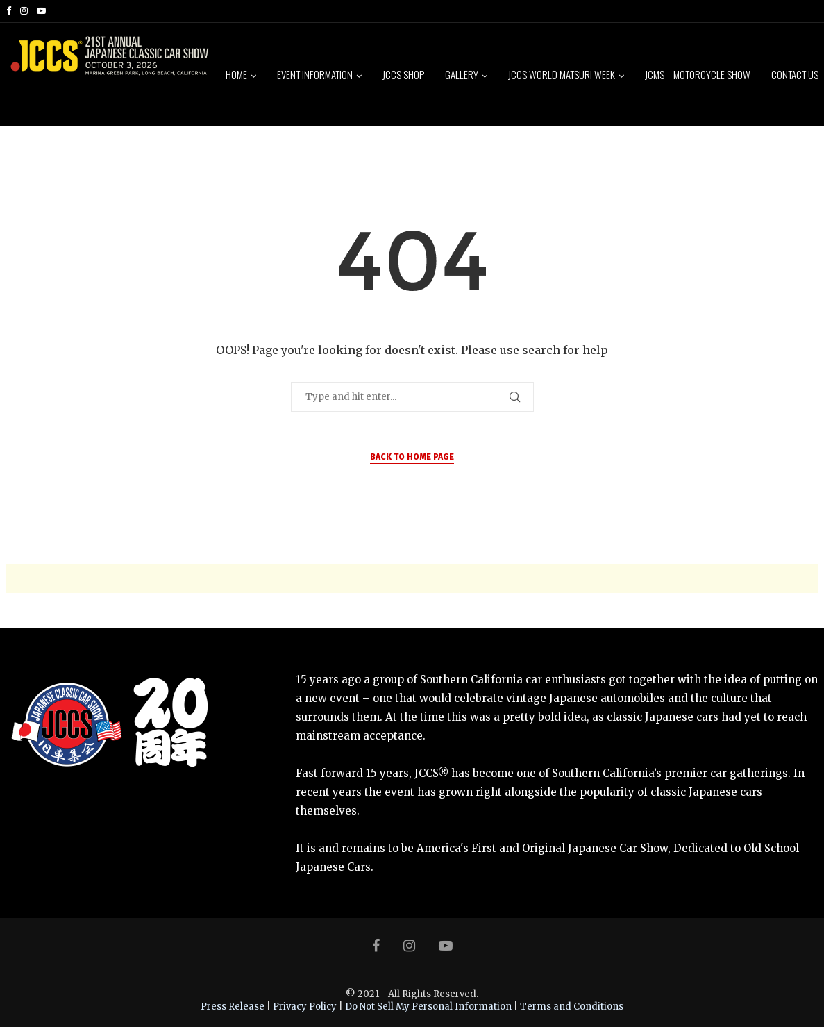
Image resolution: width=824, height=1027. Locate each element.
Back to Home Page (412, 457)
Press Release (232, 1006)
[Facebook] (8, 11)
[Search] (811, 180)
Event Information (315, 74)
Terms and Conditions (571, 1006)
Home (236, 74)
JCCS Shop (403, 74)
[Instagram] (24, 11)
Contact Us (794, 74)
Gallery (461, 74)
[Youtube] (41, 11)
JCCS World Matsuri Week (561, 74)
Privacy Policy (305, 1006)
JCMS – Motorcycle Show (697, 74)
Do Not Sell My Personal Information (428, 1006)
